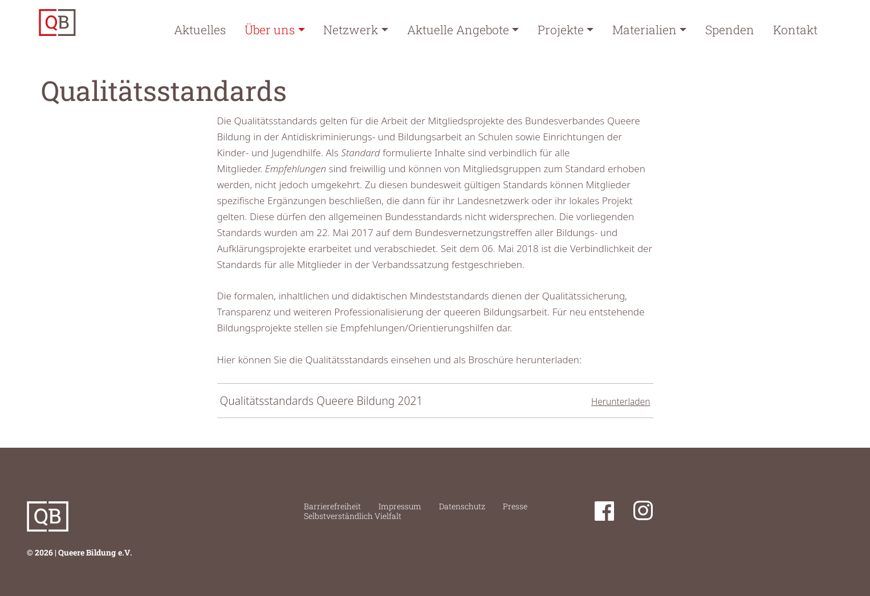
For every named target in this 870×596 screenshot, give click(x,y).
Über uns (270, 30)
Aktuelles (200, 30)
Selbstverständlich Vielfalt (352, 515)
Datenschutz (462, 506)
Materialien (644, 30)
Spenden (729, 30)
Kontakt (795, 30)
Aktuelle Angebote (458, 30)
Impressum (400, 506)
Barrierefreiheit (332, 506)
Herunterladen (620, 401)
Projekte (561, 30)
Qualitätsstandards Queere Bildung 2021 (321, 400)
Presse (515, 506)
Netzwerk (350, 30)
